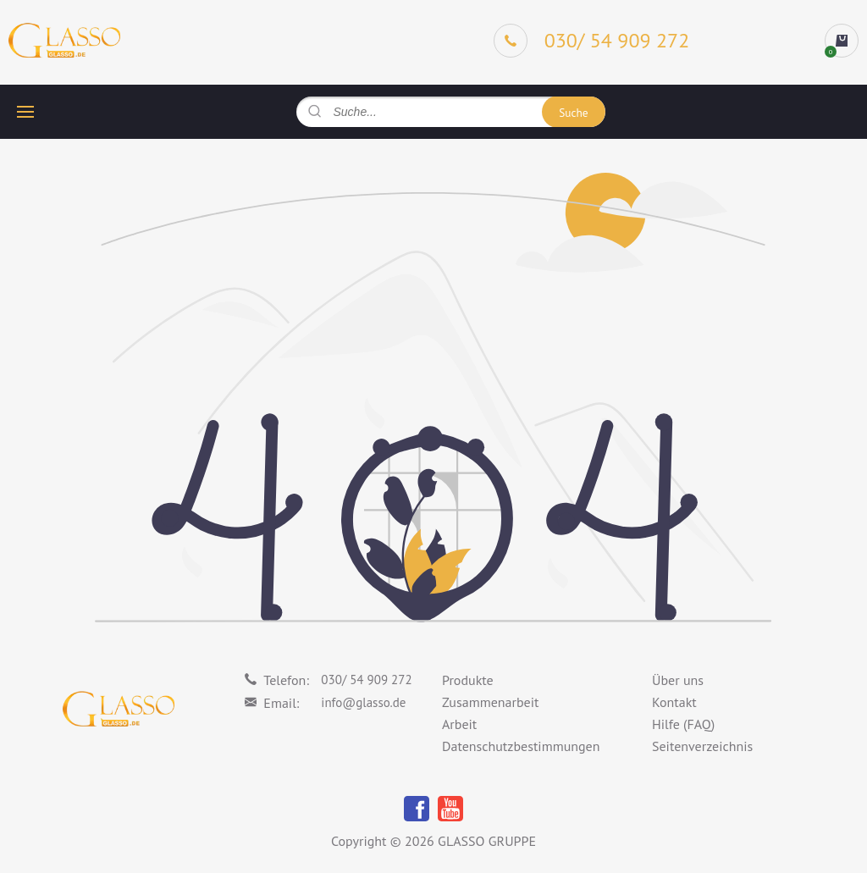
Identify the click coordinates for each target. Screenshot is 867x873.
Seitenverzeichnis (702, 746)
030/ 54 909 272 (366, 679)
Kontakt (674, 702)
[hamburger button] (25, 112)
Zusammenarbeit (490, 702)
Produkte (468, 680)
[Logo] (64, 41)
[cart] (842, 41)
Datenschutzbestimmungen (520, 746)
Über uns (678, 680)
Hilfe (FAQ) (683, 724)
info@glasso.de (363, 702)
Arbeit (459, 724)
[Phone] (592, 41)
